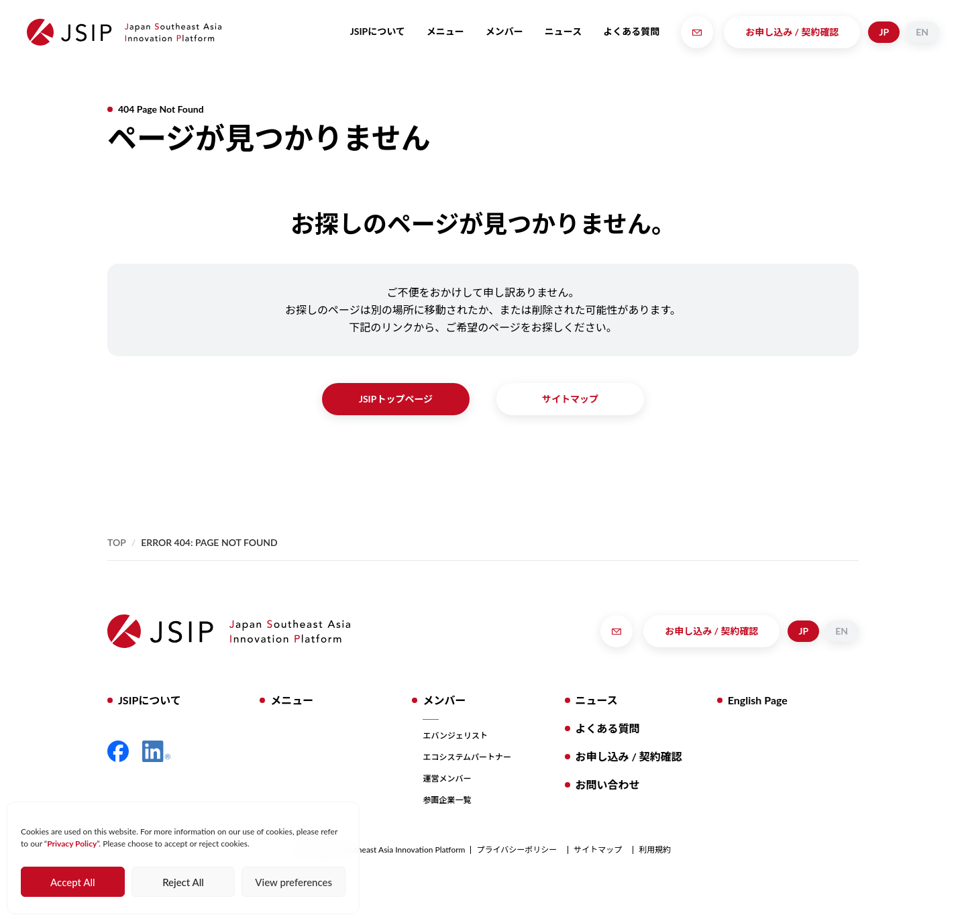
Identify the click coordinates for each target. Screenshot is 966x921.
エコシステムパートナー (467, 757)
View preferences (293, 882)
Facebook (118, 751)
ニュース (563, 31)
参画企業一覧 (447, 800)
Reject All (183, 882)
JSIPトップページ (396, 398)
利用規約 (655, 850)
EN (922, 32)
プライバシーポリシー (516, 850)
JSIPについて (377, 31)
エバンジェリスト (455, 735)
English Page (758, 700)
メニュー (445, 31)
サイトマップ (570, 398)
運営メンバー (447, 778)
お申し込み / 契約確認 (792, 32)
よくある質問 (631, 31)
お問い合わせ (608, 784)
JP (884, 32)
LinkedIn (156, 751)
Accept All (72, 882)
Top (116, 542)
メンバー (504, 31)
